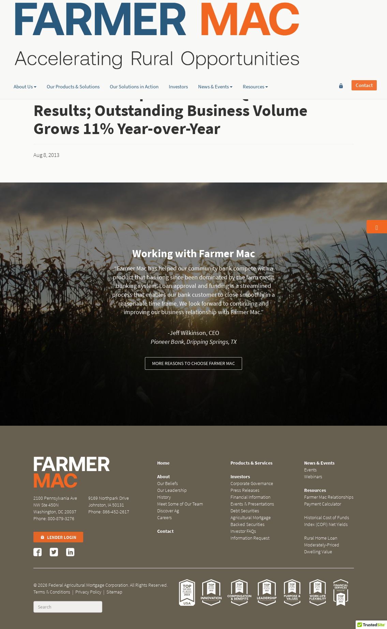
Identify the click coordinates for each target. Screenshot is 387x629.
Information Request (249, 538)
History (164, 497)
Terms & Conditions (51, 592)
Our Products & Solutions (73, 52)
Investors (178, 52)
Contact (364, 16)
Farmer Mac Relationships (329, 497)
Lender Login (58, 537)
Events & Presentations (252, 504)
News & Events (215, 52)
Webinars (313, 476)
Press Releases (244, 490)
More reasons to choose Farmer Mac (193, 363)
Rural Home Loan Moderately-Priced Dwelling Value (321, 545)
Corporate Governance (251, 483)
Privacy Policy (88, 592)
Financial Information (250, 497)
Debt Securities (244, 511)
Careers (164, 517)
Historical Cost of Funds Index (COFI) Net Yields (326, 521)
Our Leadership (172, 490)
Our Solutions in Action (134, 52)
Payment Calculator (322, 504)
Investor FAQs (243, 531)
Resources (255, 52)
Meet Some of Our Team (180, 504)
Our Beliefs (167, 483)
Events (310, 470)
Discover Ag (168, 511)
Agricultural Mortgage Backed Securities (250, 521)
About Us (25, 52)
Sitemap (114, 592)
